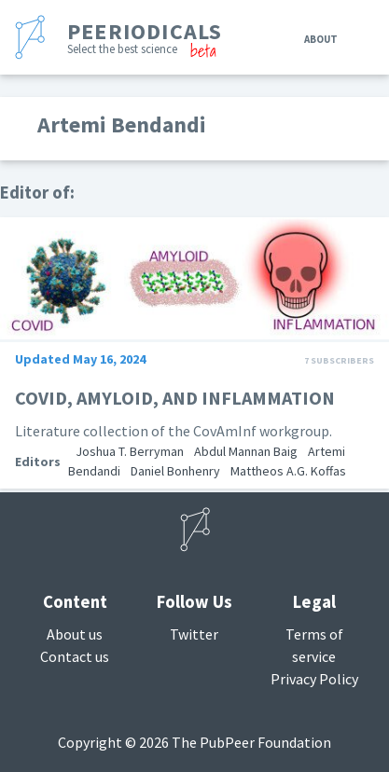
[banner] (122, 37)
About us (75, 634)
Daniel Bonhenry (175, 470)
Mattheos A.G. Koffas (288, 470)
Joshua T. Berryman (130, 451)
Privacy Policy (314, 678)
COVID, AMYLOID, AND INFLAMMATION (175, 397)
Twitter (194, 634)
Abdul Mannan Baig (246, 451)
